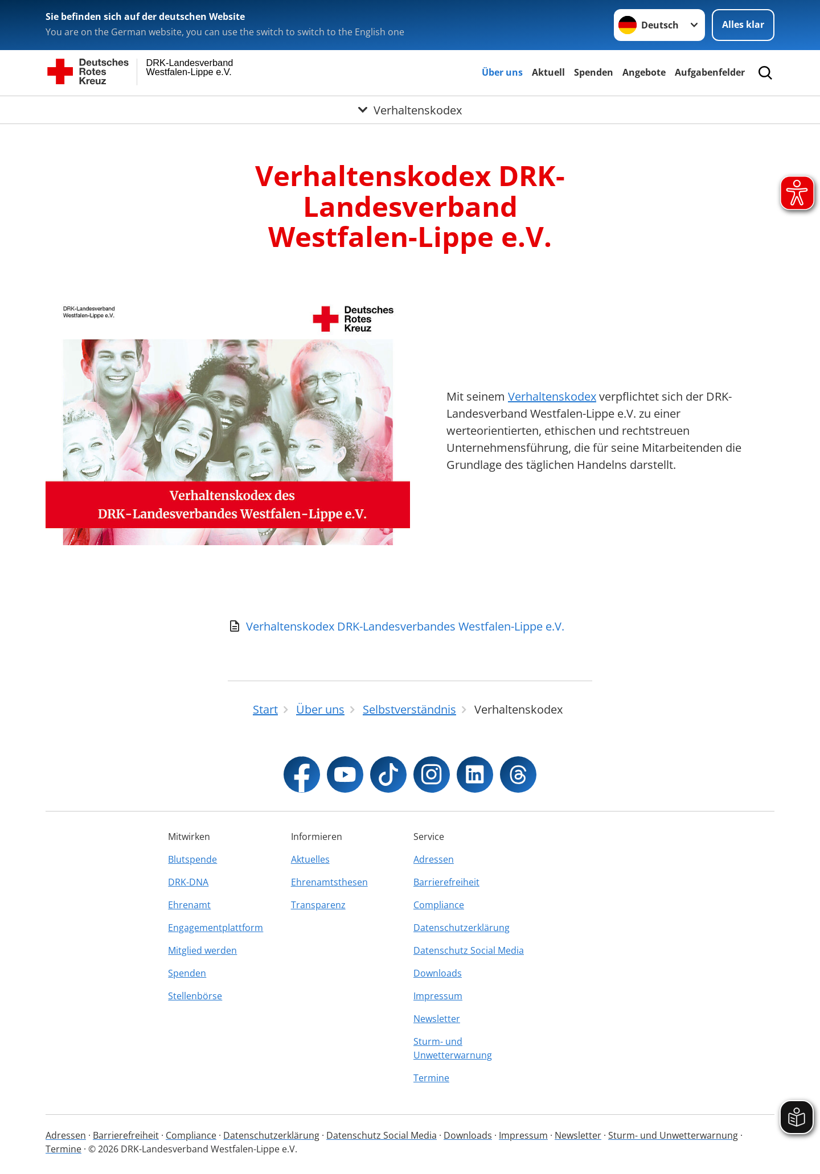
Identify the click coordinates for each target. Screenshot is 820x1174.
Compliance (438, 905)
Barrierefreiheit (446, 882)
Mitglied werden (202, 950)
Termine (431, 1078)
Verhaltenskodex (552, 396)
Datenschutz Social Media (468, 950)
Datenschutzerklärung (461, 927)
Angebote (644, 72)
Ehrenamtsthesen (329, 882)
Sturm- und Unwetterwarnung (452, 1048)
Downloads (437, 973)
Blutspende (192, 859)
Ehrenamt (189, 905)
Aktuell (548, 72)
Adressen (433, 859)
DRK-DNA (188, 882)
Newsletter (436, 1018)
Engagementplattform (215, 927)
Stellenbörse (195, 996)
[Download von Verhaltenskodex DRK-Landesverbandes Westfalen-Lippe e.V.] (410, 626)
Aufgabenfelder (710, 72)
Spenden (593, 72)
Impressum (437, 996)
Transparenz (318, 905)
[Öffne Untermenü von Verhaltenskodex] (410, 109)
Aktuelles (310, 859)
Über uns (502, 72)
